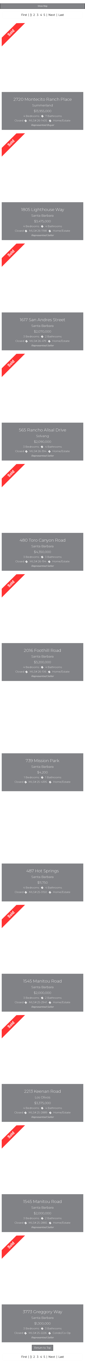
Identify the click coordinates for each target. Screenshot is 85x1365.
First (24, 15)
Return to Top (42, 1347)
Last (61, 15)
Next (51, 15)
